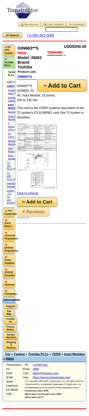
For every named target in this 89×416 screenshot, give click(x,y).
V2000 (56, 354)
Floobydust (10, 293)
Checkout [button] (76, 24)
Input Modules (74, 354)
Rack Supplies (12, 157)
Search (12, 35)
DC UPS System (8, 50)
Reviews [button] (32, 211)
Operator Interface (11, 185)
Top (7, 354)
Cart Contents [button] (53, 24)
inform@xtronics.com (46, 373)
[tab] (9, 50)
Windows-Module (13, 143)
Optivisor (9, 284)
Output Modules (12, 118)
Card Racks (11, 150)
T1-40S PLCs (9, 176)
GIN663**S (25, 76)
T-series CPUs (11, 126)
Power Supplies (9, 261)
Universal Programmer (11, 237)
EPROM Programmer (11, 249)
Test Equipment (10, 212)
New (22, 52)
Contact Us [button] (10, 320)
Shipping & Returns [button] (11, 345)
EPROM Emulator (9, 274)
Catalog (19, 354)
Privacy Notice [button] (10, 328)
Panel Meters (8, 225)
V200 (9, 82)
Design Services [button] (11, 336)
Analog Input (11, 92)
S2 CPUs (11, 135)
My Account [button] (29, 24)
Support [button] (10, 306)
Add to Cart (62, 85)
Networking (14, 112)
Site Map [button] (9, 312)
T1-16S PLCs (9, 166)
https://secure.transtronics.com (51, 377)
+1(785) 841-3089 (40, 36)
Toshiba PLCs (8, 64)
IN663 (10, 359)
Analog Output (11, 99)
